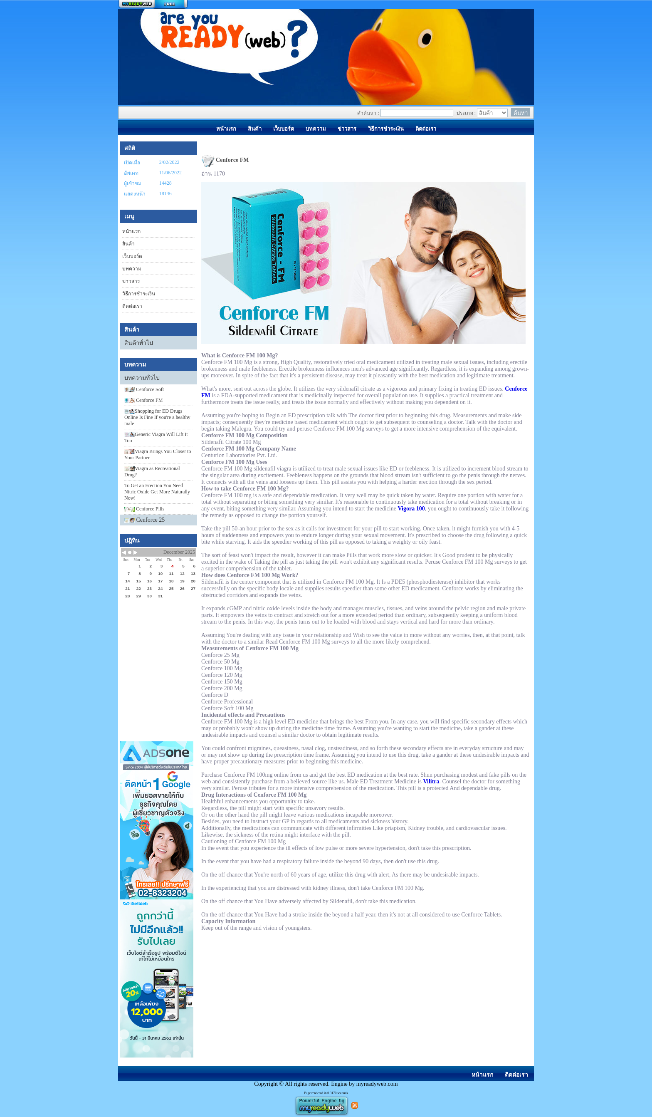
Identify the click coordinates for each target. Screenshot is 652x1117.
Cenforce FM (143, 400)
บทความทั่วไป (142, 378)
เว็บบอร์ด (132, 256)
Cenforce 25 (150, 520)
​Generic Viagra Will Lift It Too (156, 437)
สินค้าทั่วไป (138, 343)
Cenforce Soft (144, 389)
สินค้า (128, 244)
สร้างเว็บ (153, 4)
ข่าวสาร (131, 281)
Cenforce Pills (144, 509)
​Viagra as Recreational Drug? (152, 472)
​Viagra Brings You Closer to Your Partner (157, 454)
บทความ (131, 269)
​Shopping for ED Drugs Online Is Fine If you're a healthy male (157, 417)
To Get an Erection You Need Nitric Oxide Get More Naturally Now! (157, 492)
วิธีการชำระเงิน (138, 294)
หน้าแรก (131, 231)
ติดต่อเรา (132, 306)
